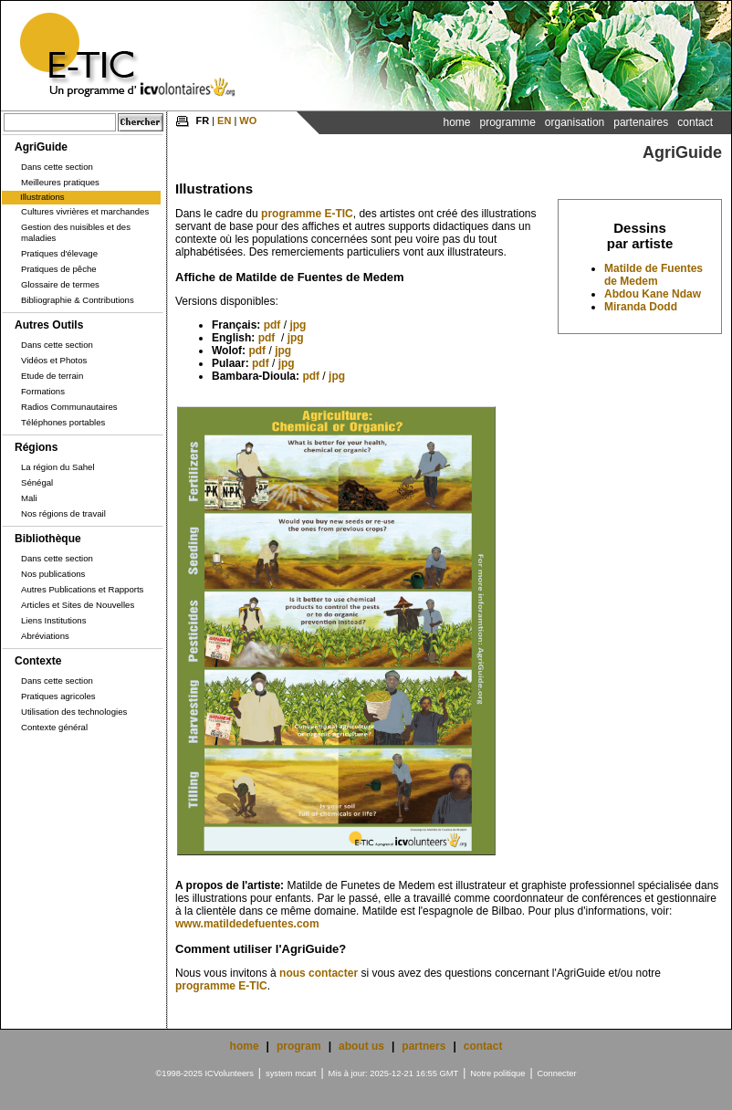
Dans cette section (57, 167)
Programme (507, 122)
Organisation (574, 122)
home (244, 1046)
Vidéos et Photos (54, 360)
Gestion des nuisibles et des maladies (76, 232)
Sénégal (37, 482)
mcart (305, 1073)
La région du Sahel (58, 467)
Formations (43, 391)
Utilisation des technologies (74, 712)
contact (483, 1046)
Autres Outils (49, 325)
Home (456, 122)
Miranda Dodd (640, 306)
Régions (36, 447)
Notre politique (497, 1073)
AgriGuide (41, 147)
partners (423, 1046)
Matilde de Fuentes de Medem (653, 275)
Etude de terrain (52, 376)
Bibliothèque (48, 538)
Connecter (557, 1073)
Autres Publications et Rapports (82, 589)
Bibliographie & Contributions (77, 300)
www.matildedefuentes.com (247, 923)
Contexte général (54, 727)
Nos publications (53, 574)
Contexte (38, 660)
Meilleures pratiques (60, 182)
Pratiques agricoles (58, 696)
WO (247, 120)
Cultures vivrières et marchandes (85, 211)
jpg (297, 325)
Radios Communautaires (69, 407)
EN (224, 120)
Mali (29, 498)
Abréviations (45, 636)
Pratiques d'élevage (59, 253)
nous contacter (318, 973)
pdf (272, 325)
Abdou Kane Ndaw (652, 294)
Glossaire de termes (60, 284)
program (299, 1046)
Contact (695, 122)
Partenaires (640, 122)
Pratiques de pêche (59, 269)
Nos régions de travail (63, 513)
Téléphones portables (63, 422)
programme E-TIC (307, 213)
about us (361, 1046)
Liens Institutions (53, 620)
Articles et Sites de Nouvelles (77, 605)
